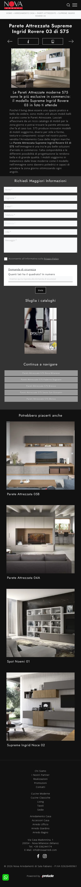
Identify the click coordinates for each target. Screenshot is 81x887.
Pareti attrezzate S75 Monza (41, 398)
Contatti (40, 787)
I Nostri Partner (41, 774)
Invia (40, 290)
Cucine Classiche (40, 797)
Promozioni (40, 782)
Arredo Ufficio (40, 824)
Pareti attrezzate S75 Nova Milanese (41, 373)
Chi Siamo (40, 770)
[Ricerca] (68, 5)
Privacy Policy (51, 258)
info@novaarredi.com (45, 849)
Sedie (40, 809)
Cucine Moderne (40, 793)
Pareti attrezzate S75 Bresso (41, 386)
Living (40, 801)
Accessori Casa (40, 820)
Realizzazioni (40, 778)
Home (9, 13)
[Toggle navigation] (74, 5)
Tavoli (40, 805)
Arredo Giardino (40, 828)
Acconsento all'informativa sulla (34, 258)
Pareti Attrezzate (46, 13)
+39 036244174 (43, 846)
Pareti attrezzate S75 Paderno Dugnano (41, 379)
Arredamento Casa (24, 13)
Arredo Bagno (40, 832)
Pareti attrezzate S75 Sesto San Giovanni (41, 392)
